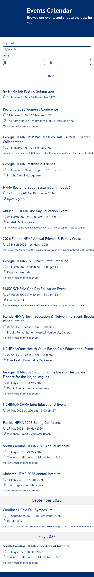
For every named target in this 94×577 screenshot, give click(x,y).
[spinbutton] (24, 62)
